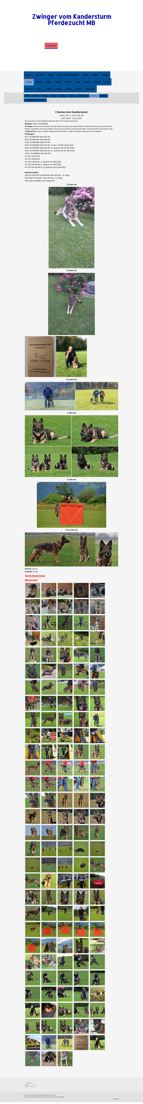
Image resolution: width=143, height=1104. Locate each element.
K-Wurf (97, 82)
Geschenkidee (111, 45)
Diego (45, 96)
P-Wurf (59, 89)
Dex (27, 96)
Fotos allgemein (66, 45)
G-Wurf (58, 82)
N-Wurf (39, 89)
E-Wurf (39, 82)
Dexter (36, 96)
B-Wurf (95, 75)
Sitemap (52, 1097)
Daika (54, 96)
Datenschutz (35, 1097)
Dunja (103, 96)
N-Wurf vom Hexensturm (68, 75)
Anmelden (116, 1100)
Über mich (39, 45)
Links (111, 52)
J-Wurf (87, 82)
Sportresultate (95, 45)
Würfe (51, 75)
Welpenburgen (36, 52)
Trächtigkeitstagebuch (35, 100)
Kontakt (52, 58)
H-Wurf (68, 82)
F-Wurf (48, 82)
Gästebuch (63, 58)
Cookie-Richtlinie (44, 1097)
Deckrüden (90, 89)
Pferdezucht (81, 45)
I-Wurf (77, 82)
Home (28, 45)
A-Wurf (86, 75)
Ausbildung (65, 52)
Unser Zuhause (51, 52)
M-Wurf (29, 89)
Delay (72, 96)
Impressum (27, 1097)
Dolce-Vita (83, 96)
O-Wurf (49, 89)
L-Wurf (106, 82)
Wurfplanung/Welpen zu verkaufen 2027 (89, 52)
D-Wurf (29, 82)
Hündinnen (40, 75)
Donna (94, 96)
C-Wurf (105, 75)
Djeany (63, 96)
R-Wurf (79, 89)
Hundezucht (51, 45)
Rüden (28, 75)
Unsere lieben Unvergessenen (83, 58)
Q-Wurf (69, 89)
